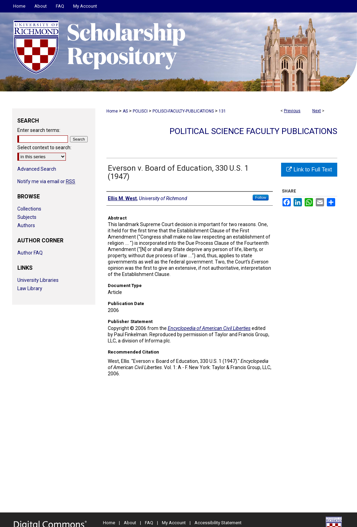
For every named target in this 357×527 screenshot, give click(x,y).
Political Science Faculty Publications (253, 131)
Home (112, 111)
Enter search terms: (38, 130)
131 (222, 111)
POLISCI (140, 111)
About (130, 522)
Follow (260, 197)
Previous (292, 110)
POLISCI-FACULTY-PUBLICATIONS (183, 111)
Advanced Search (36, 169)
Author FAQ (30, 253)
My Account (174, 522)
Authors (26, 225)
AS (125, 111)
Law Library (29, 288)
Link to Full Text (309, 169)
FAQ (149, 522)
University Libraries (38, 280)
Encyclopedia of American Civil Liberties (209, 328)
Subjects (26, 217)
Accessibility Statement (218, 522)
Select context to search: (44, 147)
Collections (29, 209)
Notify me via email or (46, 181)
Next (316, 110)
